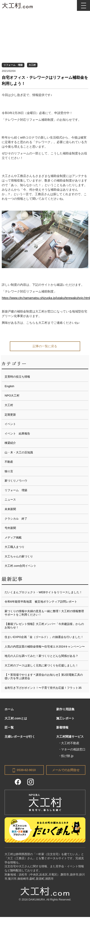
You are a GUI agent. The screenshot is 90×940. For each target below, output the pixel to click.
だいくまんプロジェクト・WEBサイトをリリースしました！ (43, 592)
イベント (10, 424)
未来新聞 (10, 509)
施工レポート (65, 718)
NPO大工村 (12, 395)
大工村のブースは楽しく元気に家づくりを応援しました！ (41, 665)
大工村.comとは (16, 718)
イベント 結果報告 (17, 433)
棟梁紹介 (10, 442)
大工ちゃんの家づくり (19, 556)
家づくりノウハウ (16, 480)
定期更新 (10, 414)
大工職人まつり (14, 546)
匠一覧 (9, 727)
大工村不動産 (70, 743)
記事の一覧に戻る (45, 346)
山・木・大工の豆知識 (19, 452)
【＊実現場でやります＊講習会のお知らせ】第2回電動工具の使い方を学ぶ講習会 (44, 676)
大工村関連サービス (70, 736)
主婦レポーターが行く (20, 736)
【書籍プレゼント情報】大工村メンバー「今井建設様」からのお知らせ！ (44, 625)
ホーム (9, 709)
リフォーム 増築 (13, 65)
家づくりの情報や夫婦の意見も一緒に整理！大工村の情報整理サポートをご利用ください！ (44, 613)
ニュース (10, 499)
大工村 (32, 65)
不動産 (9, 461)
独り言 (9, 471)
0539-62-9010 (24, 770)
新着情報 (62, 727)
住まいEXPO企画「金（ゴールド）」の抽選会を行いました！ (44, 637)
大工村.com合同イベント (20, 565)
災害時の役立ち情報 (17, 376)
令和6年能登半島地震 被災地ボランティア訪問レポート (41, 601)
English (9, 386)
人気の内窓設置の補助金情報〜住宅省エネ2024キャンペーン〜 (45, 646)
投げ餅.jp (67, 756)
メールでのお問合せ (66, 770)
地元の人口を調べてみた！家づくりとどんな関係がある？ (41, 656)
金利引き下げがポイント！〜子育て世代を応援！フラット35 (43, 687)
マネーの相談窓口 (73, 749)
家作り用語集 (65, 709)
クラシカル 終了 (16, 518)
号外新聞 (10, 528)
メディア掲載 (13, 537)
